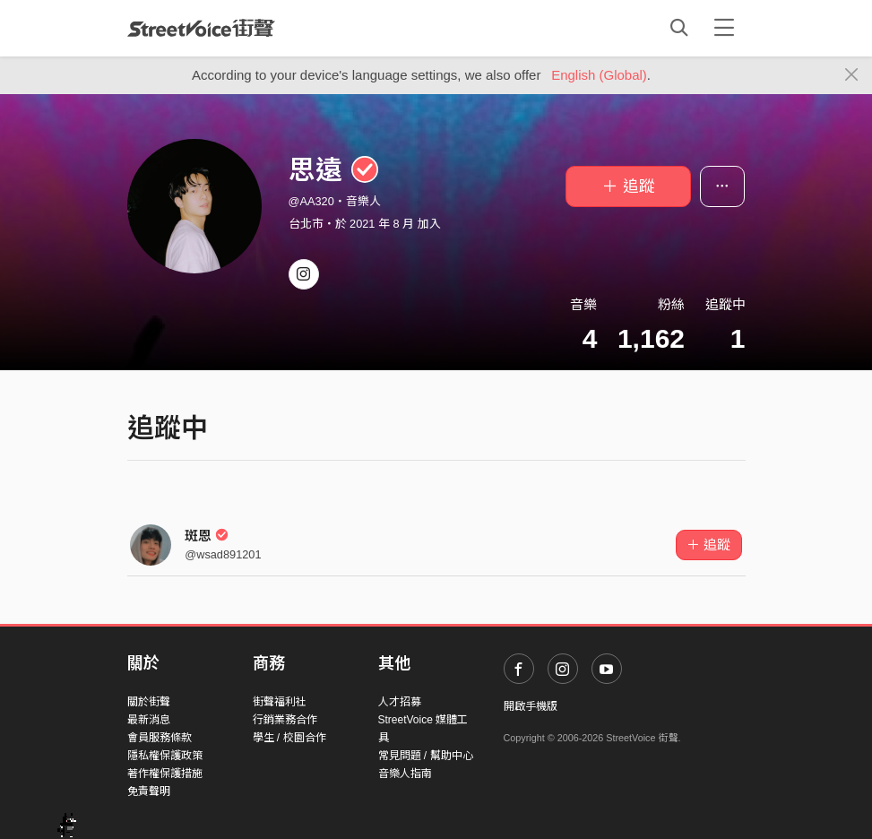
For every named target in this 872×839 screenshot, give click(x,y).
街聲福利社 (279, 702)
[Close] (852, 75)
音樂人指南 (405, 773)
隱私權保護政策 (165, 755)
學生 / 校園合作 (289, 737)
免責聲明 (148, 791)
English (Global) (599, 74)
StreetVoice (201, 28)
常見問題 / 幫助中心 (425, 755)
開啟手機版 (530, 706)
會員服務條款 (159, 737)
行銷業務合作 (285, 720)
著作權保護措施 (165, 773)
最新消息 (148, 720)
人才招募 (399, 702)
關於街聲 (148, 702)
